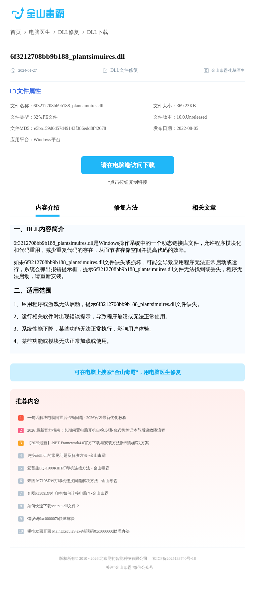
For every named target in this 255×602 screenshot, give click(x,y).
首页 (15, 32)
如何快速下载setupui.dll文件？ (53, 506)
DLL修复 (68, 32)
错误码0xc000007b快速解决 (51, 518)
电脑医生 (39, 32)
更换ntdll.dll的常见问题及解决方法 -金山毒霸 (66, 455)
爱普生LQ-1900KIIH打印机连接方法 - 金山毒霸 (68, 468)
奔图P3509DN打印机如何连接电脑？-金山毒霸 (67, 493)
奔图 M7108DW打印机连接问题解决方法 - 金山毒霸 (72, 480)
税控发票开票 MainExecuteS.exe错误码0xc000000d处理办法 (78, 531)
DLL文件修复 (120, 70)
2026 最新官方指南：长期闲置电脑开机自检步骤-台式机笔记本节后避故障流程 (96, 430)
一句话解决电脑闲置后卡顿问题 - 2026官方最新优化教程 (76, 417)
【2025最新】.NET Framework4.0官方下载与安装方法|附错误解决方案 (88, 443)
